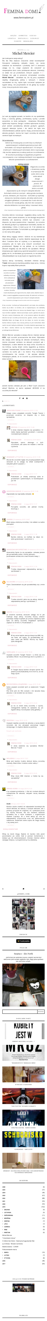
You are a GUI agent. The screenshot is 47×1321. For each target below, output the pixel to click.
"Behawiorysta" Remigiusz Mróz (23, 1063)
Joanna (10, 519)
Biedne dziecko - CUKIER (10, 1247)
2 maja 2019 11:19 (30, 566)
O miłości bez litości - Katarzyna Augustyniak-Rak (18, 1241)
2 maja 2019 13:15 (20, 720)
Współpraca (23, 38)
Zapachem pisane (14, 410)
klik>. (43, 73)
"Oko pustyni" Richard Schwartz (23, 1106)
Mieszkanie (28, 41)
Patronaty (34, 38)
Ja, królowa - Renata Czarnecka (12, 1244)
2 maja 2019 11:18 (30, 534)
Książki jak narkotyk (14, 731)
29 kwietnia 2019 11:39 (32, 457)
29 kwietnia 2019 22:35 (24, 582)
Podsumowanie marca (9, 1249)
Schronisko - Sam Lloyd (23, 1149)
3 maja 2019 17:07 (21, 758)
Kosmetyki (23, 35)
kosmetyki (7, 401)
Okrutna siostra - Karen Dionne (23, 1128)
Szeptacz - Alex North (23, 953)
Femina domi (16, 440)
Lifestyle (12, 38)
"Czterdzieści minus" (9, 1238)
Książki (13, 35)
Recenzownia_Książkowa (17, 684)
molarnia (11, 758)
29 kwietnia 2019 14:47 (21, 519)
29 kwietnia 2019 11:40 (30, 491)
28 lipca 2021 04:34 (18, 804)
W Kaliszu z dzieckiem (23, 1084)
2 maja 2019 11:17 (30, 474)
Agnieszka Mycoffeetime (17, 550)
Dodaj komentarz (10, 829)
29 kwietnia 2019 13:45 (26, 427)
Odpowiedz (11, 420)
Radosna (10, 720)
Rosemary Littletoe (15, 457)
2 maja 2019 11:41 (30, 633)
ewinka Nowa (12, 789)
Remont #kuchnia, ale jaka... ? (23, 1041)
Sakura (9, 612)
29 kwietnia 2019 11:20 (29, 410)
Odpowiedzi (13, 424)
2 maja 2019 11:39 (30, 597)
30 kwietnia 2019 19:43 (24, 652)
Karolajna (11, 652)
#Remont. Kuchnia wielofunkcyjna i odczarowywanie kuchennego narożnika (23, 1171)
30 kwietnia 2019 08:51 (32, 440)
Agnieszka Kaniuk (14, 491)
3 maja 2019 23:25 (30, 743)
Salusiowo (11, 582)
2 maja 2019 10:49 (34, 684)
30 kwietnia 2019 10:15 (21, 612)
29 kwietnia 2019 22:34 (35, 550)
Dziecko (33, 35)
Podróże (17, 41)
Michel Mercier (7, 1235)
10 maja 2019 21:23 (25, 789)
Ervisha (14, 427)
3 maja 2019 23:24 (30, 703)
